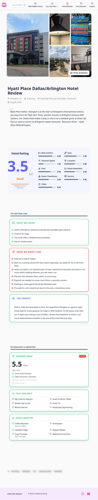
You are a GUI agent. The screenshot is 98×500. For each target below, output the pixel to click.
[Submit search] (24, 5)
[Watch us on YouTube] (88, 494)
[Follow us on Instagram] (82, 494)
